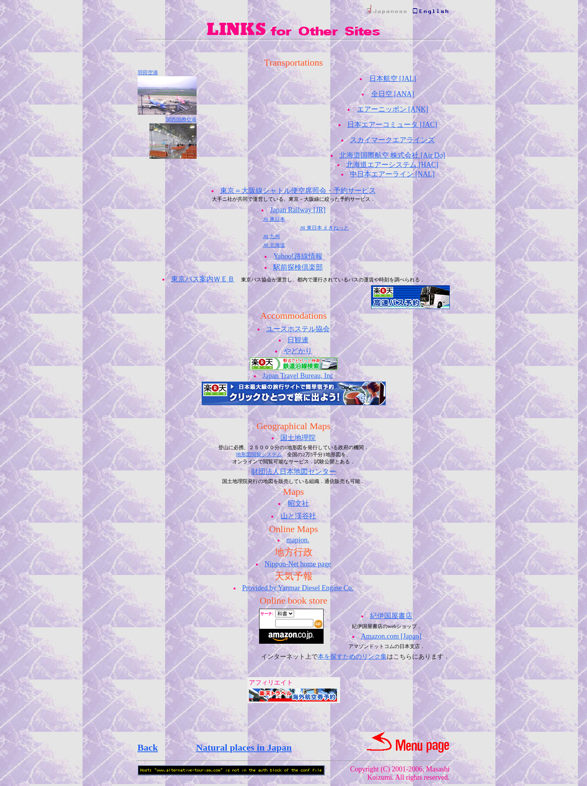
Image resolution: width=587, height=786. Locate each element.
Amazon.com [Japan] (391, 636)
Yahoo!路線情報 (297, 256)
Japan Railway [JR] (298, 210)
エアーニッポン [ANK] (393, 109)
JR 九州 (271, 236)
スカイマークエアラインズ (392, 140)
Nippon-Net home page (298, 564)
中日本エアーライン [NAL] (392, 174)
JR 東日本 (274, 219)
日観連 (298, 340)
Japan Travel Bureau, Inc (298, 376)
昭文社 (298, 503)
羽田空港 (148, 72)
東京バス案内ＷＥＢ (203, 279)
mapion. (297, 540)
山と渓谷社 (298, 516)
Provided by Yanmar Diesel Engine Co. (297, 588)
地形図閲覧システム (259, 454)
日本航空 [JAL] (392, 79)
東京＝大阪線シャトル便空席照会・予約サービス (298, 191)
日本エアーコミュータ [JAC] (392, 125)
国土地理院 (298, 438)
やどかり (298, 351)
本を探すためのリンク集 (352, 656)
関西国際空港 (181, 120)
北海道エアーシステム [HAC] (392, 165)
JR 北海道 (274, 245)
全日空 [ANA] (392, 94)
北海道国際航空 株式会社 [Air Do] (392, 155)
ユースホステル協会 (298, 329)
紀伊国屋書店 (391, 616)
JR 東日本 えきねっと (324, 228)
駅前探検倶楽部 (298, 267)
